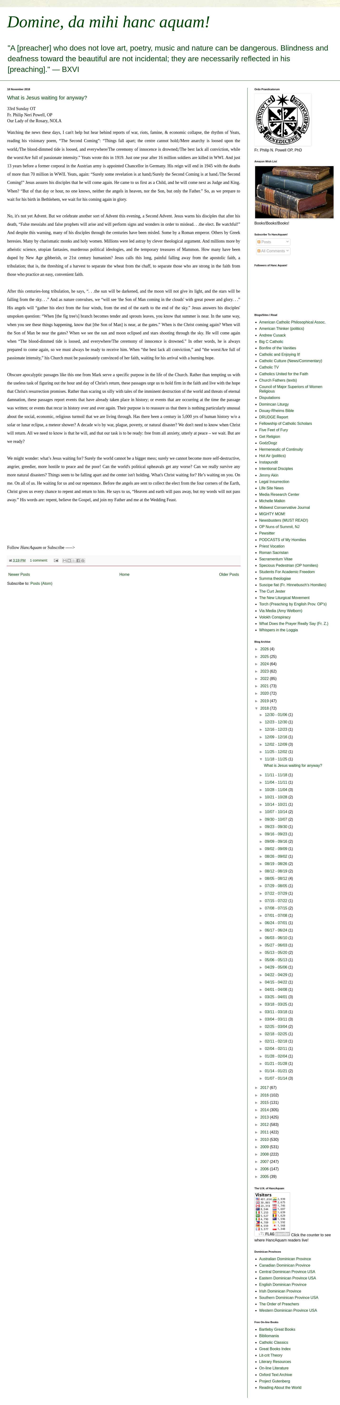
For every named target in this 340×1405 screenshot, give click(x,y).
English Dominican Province (282, 1285)
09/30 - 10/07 (276, 819)
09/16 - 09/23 (276, 834)
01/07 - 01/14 (276, 1078)
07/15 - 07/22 (276, 901)
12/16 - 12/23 (276, 729)
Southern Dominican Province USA (288, 1298)
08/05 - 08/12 (276, 878)
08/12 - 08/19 (276, 871)
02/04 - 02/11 (276, 1049)
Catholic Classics (273, 1342)
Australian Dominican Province (285, 1259)
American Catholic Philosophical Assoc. (292, 322)
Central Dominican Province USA (287, 1272)
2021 (265, 686)
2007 (265, 1162)
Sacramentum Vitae (275, 559)
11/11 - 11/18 (276, 775)
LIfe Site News (271, 488)
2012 (265, 1125)
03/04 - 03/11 (276, 1019)
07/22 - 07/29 (276, 893)
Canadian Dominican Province (284, 1265)
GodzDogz (268, 443)
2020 (265, 693)
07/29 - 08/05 (276, 886)
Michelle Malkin (272, 501)
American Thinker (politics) (281, 329)
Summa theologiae (275, 578)
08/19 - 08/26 (276, 864)
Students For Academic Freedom (287, 572)
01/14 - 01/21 (276, 1071)
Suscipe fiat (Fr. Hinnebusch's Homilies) (292, 585)
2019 (265, 701)
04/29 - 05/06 (276, 967)
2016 (265, 1095)
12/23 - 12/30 (276, 722)
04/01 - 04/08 (276, 990)
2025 (265, 657)
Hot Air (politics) (272, 456)
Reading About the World (280, 1388)
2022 (265, 679)
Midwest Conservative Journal (284, 508)
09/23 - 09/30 (276, 827)
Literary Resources (275, 1362)
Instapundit (268, 462)
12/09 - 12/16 (276, 737)
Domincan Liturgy (274, 404)
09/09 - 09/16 (276, 841)
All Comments (271, 251)
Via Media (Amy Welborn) (280, 611)
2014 (265, 1110)
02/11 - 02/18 (276, 1041)
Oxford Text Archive (275, 1375)
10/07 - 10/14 (276, 812)
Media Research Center (279, 494)
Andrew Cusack (272, 335)
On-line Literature (274, 1368)
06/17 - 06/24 (276, 930)
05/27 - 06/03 (276, 945)
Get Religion (269, 437)
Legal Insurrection (274, 482)
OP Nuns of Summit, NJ (279, 527)
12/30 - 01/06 (276, 715)
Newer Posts (19, 574)
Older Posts (229, 574)
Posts (264, 242)
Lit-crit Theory (270, 1355)
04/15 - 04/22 (276, 982)
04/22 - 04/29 (276, 975)
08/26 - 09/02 (276, 856)
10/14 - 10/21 (276, 804)
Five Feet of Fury (273, 430)
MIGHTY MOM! (272, 514)
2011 (265, 1132)
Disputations (269, 398)
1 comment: (39, 560)
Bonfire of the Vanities (277, 348)
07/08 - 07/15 (276, 908)
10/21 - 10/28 (276, 797)
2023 (265, 671)
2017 (265, 1088)
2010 (265, 1140)
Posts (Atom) (41, 583)
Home (124, 574)
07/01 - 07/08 (276, 915)
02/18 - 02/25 (276, 1034)
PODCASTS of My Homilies (282, 540)
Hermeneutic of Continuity (281, 449)
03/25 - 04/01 (276, 997)
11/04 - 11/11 (276, 782)
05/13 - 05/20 (276, 953)
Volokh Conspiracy (275, 617)
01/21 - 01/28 (276, 1064)
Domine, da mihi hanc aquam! (108, 22)
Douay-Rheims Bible (276, 411)
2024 (265, 664)
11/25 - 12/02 (276, 752)
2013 (265, 1117)
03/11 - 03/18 (276, 1012)
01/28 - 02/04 (276, 1056)
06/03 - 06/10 (276, 938)
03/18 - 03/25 (276, 1004)
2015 (265, 1103)
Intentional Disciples (276, 469)
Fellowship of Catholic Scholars (285, 424)
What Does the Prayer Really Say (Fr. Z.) (293, 624)
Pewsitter (267, 533)
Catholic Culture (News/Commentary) (290, 361)
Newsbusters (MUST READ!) (283, 520)
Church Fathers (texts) (278, 380)
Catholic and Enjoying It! (279, 354)
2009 (265, 1147)
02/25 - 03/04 (276, 1027)
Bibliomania (269, 1336)
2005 (265, 1177)
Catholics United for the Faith (283, 374)
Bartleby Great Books (277, 1329)
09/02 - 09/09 (276, 849)
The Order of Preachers (279, 1304)
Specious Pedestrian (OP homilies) (288, 565)
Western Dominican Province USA (288, 1310)
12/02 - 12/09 (276, 744)
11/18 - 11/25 (276, 759)
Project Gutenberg (274, 1381)
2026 (265, 649)
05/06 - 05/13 (276, 960)
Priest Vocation (272, 546)
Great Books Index (275, 1349)
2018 (265, 708)
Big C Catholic (271, 342)
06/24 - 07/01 (276, 923)
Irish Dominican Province (280, 1291)
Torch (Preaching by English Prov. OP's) (293, 604)
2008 (265, 1154)
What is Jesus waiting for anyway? (47, 98)
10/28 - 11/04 (276, 790)
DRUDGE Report (273, 417)
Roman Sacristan (273, 553)
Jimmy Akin (268, 475)
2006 (265, 1169)
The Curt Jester (272, 591)
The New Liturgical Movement (284, 598)
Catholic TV (269, 367)
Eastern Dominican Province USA (287, 1278)
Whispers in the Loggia (278, 630)
